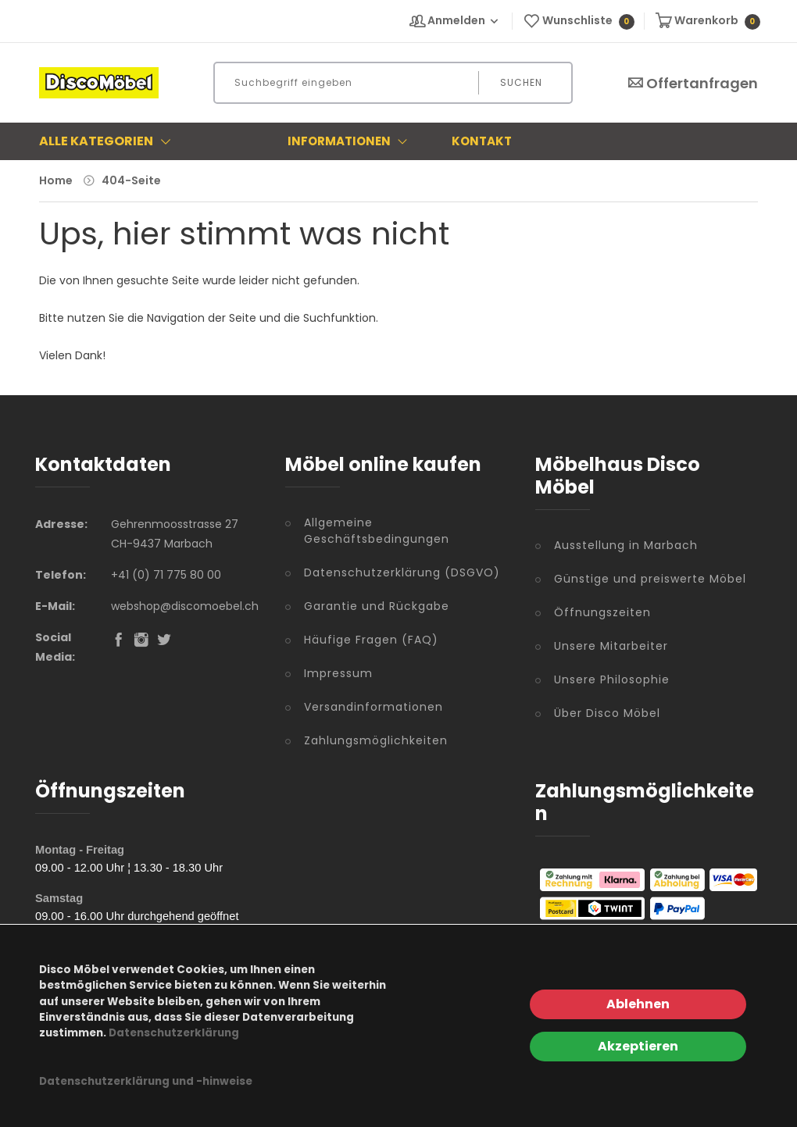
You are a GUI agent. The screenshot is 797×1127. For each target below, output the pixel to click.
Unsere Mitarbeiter (611, 646)
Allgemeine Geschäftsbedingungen (376, 531)
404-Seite (131, 180)
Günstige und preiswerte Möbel (650, 579)
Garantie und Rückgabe (376, 606)
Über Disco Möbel (607, 713)
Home (56, 180)
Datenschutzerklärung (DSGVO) (402, 572)
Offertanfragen (692, 83)
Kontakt (482, 141)
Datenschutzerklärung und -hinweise (145, 1081)
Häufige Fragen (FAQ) (371, 639)
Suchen (521, 82)
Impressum (338, 673)
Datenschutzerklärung (174, 1032)
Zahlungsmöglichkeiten (376, 740)
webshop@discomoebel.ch (185, 606)
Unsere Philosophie (612, 679)
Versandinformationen (373, 707)
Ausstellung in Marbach (626, 545)
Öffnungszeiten (602, 612)
